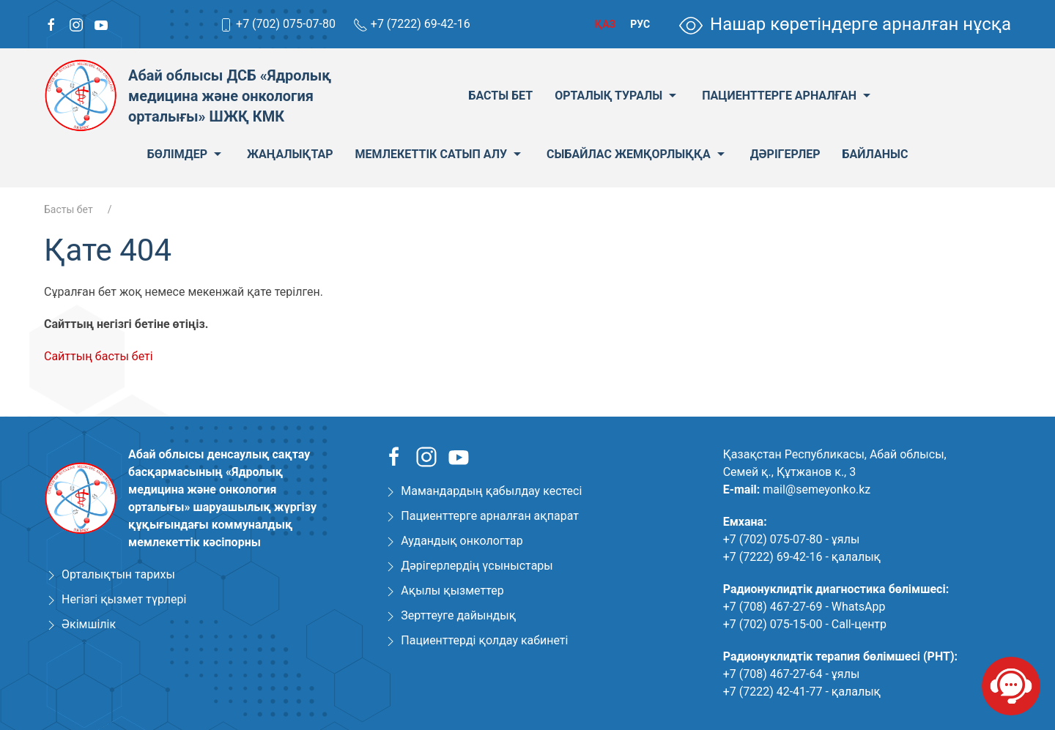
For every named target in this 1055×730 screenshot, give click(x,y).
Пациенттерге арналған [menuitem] (788, 96)
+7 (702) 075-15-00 (773, 624)
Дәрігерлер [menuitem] (785, 154)
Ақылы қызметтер (452, 590)
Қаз (605, 24)
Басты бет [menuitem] (500, 96)
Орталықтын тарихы (118, 574)
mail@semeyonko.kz (816, 489)
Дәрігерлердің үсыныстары (476, 566)
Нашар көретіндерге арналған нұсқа (845, 24)
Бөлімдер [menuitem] (186, 154)
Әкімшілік (89, 624)
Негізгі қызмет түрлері (124, 599)
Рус (640, 24)
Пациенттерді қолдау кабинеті (484, 640)
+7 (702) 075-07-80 (286, 24)
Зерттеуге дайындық (458, 615)
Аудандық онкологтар (461, 541)
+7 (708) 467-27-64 (773, 674)
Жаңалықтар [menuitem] (290, 154)
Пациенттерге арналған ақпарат (490, 516)
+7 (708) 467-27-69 (773, 607)
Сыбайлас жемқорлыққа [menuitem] (637, 154)
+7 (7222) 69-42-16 (420, 24)
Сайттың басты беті (98, 356)
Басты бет (68, 209)
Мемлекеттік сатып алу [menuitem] (440, 154)
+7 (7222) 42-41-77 (773, 692)
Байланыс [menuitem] (875, 154)
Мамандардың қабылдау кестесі (491, 491)
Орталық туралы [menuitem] (617, 96)
